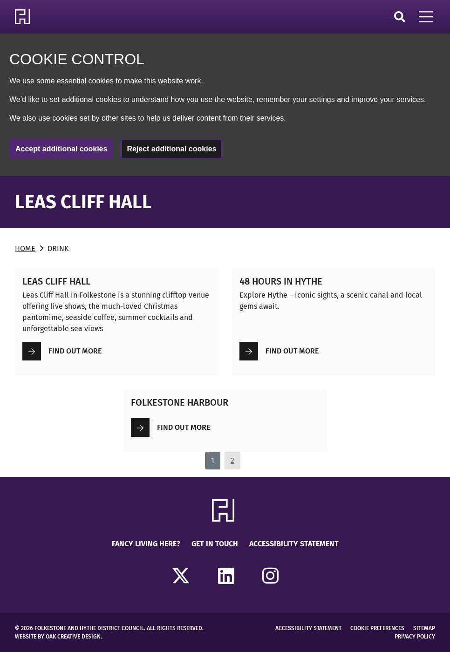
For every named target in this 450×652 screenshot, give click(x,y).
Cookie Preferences (377, 628)
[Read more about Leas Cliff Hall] (116, 321)
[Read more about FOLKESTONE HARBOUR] (225, 420)
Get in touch (214, 543)
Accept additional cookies (61, 149)
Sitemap (424, 628)
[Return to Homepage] (24, 16)
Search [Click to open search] (399, 16)
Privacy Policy (415, 636)
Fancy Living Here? (146, 543)
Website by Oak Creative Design (58, 636)
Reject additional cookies (171, 149)
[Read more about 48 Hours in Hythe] (333, 321)
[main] (225, 322)
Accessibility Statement (294, 543)
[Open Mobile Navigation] (425, 16)
